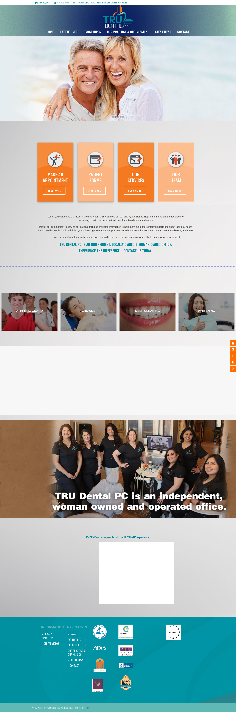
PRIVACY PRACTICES (47, 636)
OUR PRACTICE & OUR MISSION (127, 31)
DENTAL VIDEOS (50, 643)
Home (50, 31)
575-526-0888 (63, 2)
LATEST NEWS (162, 31)
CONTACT (183, 31)
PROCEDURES (92, 31)
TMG (89, 708)
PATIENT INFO (69, 31)
